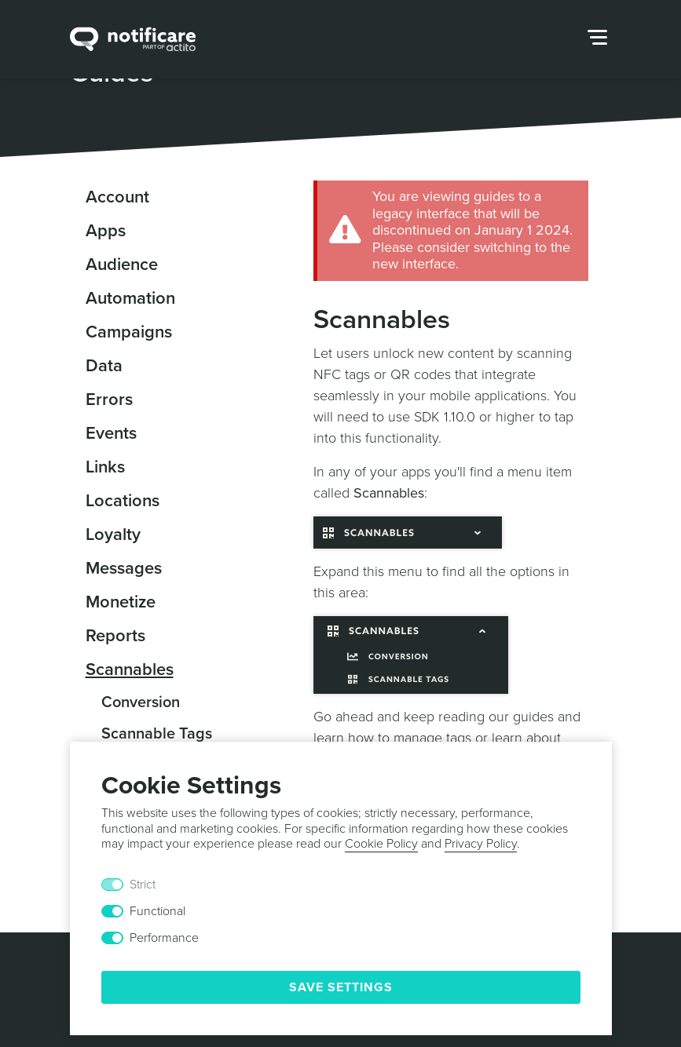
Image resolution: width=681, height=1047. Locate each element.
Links (105, 467)
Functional (157, 911)
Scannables (130, 669)
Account (117, 197)
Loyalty (113, 534)
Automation (130, 298)
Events (111, 433)
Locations (122, 501)
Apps (106, 231)
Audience (122, 264)
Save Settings (341, 987)
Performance (164, 938)
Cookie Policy (381, 844)
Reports (115, 636)
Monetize (121, 602)
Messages (124, 568)
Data (104, 366)
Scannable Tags (156, 733)
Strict (143, 884)
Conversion (140, 702)
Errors (109, 399)
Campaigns (129, 332)
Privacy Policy (481, 844)
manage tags (432, 737)
